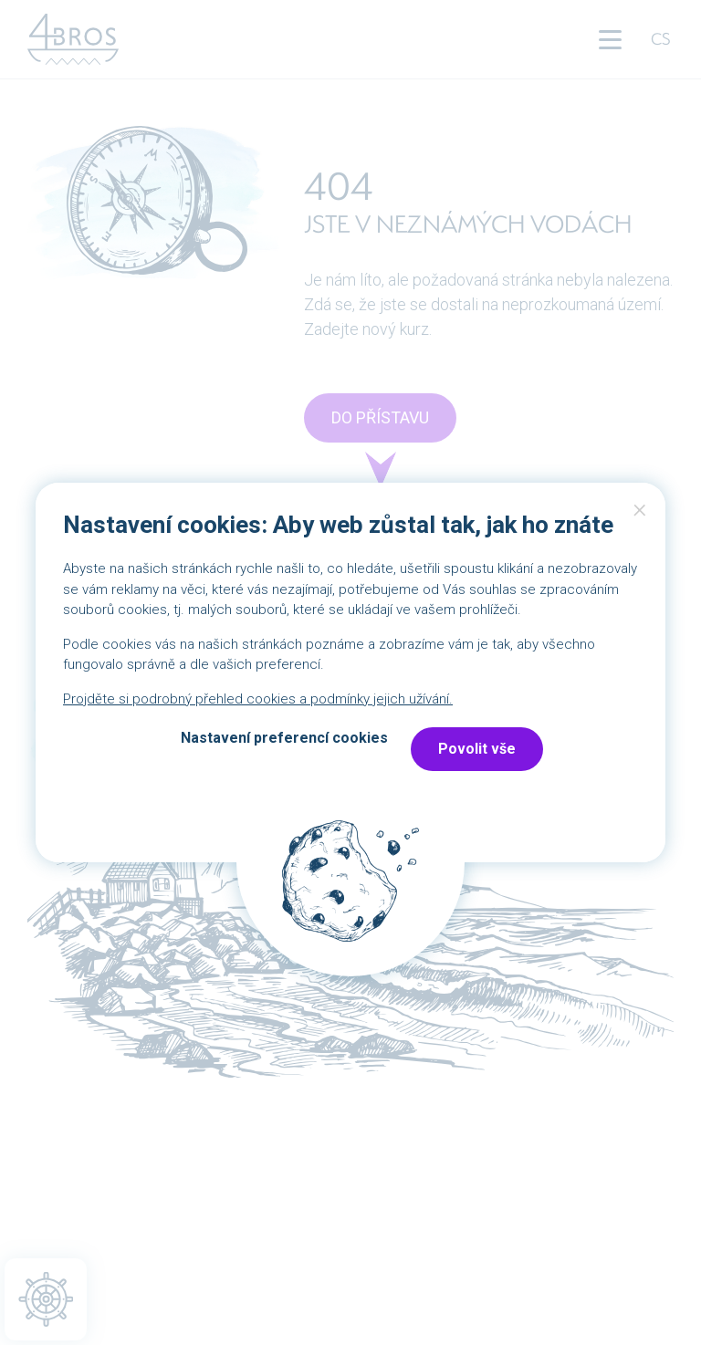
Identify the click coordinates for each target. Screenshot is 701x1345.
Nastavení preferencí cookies (284, 738)
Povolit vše (477, 748)
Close (640, 514)
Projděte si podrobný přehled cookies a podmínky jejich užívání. (258, 699)
